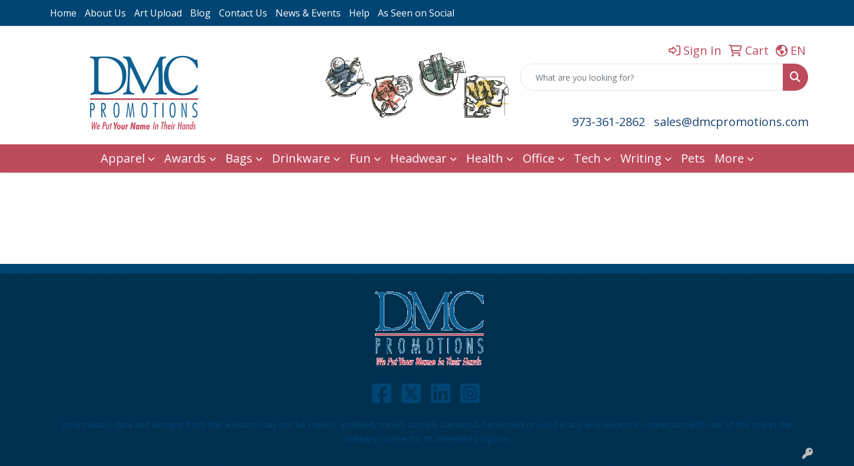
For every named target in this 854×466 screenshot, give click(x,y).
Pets (693, 158)
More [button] (729, 158)
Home (63, 12)
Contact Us (243, 12)
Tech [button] (587, 158)
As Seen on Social (416, 12)
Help (359, 12)
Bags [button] (238, 158)
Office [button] (538, 158)
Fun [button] (360, 158)
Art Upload (158, 12)
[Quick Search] (651, 77)
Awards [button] (185, 158)
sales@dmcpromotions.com (731, 122)
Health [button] (484, 158)
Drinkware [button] (301, 158)
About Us (105, 12)
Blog (200, 12)
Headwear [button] (418, 158)
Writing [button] (641, 158)
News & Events (308, 12)
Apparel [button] (123, 158)
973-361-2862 (608, 122)
